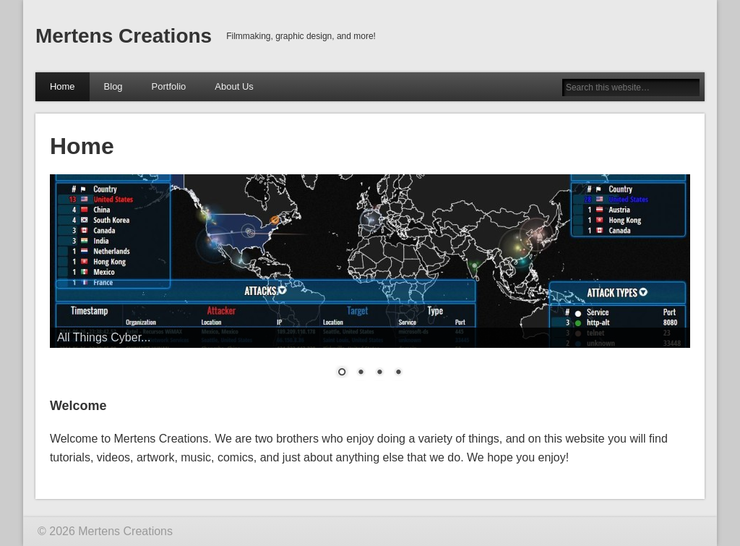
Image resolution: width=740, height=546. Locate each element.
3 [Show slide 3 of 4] (379, 373)
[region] (370, 285)
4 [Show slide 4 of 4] (398, 373)
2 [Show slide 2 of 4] (361, 373)
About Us (234, 86)
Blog (113, 86)
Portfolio (169, 86)
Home (62, 86)
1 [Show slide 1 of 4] (342, 373)
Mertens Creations (123, 36)
